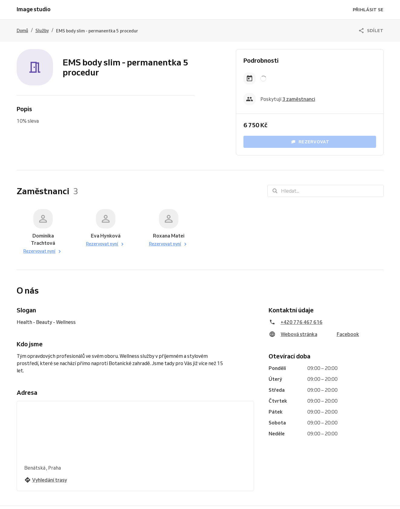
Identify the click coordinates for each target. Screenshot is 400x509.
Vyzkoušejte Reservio (175, 502)
